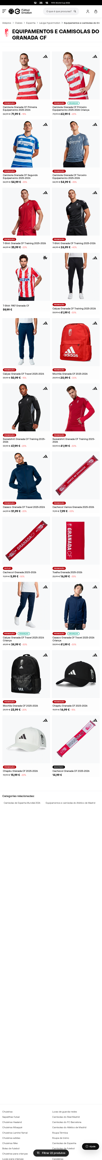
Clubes (18, 23)
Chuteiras (7, 1111)
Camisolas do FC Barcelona (66, 1122)
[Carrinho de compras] (96, 11)
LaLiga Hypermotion (49, 23)
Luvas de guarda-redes (64, 1111)
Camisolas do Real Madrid (66, 1117)
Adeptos (6, 23)
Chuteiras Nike (10, 1143)
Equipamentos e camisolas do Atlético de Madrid (70, 803)
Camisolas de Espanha (64, 1143)
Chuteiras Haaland (12, 1122)
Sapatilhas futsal (11, 1117)
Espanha (30, 23)
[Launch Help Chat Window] (90, 1146)
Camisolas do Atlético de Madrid (69, 1127)
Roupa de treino (60, 1138)
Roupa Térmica (60, 1132)
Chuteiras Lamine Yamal (14, 1132)
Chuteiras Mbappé (12, 1127)
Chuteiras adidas (11, 1138)
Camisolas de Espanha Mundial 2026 (22, 803)
